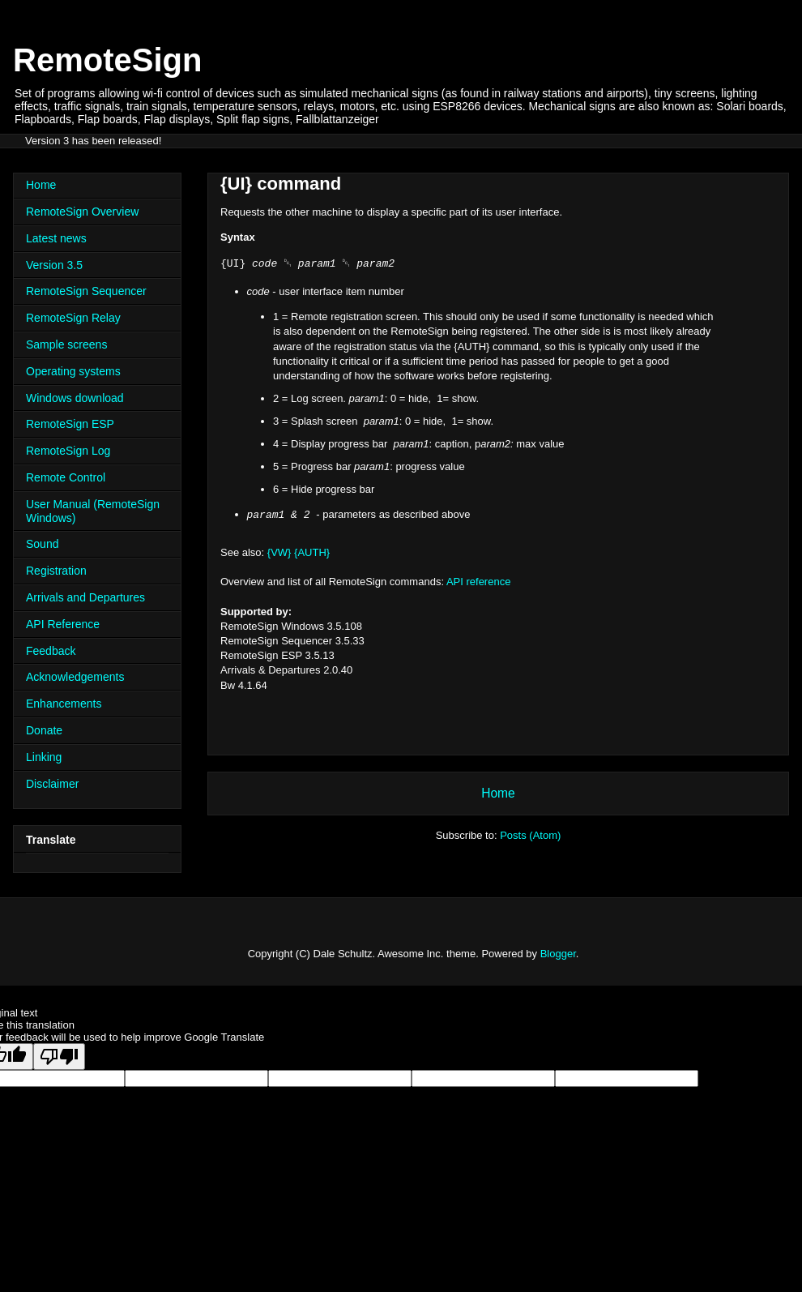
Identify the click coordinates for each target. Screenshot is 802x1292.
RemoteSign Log (68, 450)
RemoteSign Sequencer (86, 290)
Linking (44, 757)
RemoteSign (107, 60)
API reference (478, 581)
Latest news (56, 238)
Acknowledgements (75, 676)
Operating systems (73, 371)
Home (498, 793)
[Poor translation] (59, 1056)
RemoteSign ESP (70, 423)
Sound (42, 543)
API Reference (63, 624)
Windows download (75, 397)
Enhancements (63, 703)
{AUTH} (312, 552)
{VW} (279, 552)
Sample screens (66, 344)
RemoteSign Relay (73, 317)
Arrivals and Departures (85, 597)
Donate (44, 730)
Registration (56, 570)
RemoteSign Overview (82, 211)
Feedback (50, 650)
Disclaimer (52, 783)
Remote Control (65, 477)
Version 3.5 (54, 265)
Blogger (558, 954)
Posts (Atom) (530, 835)
